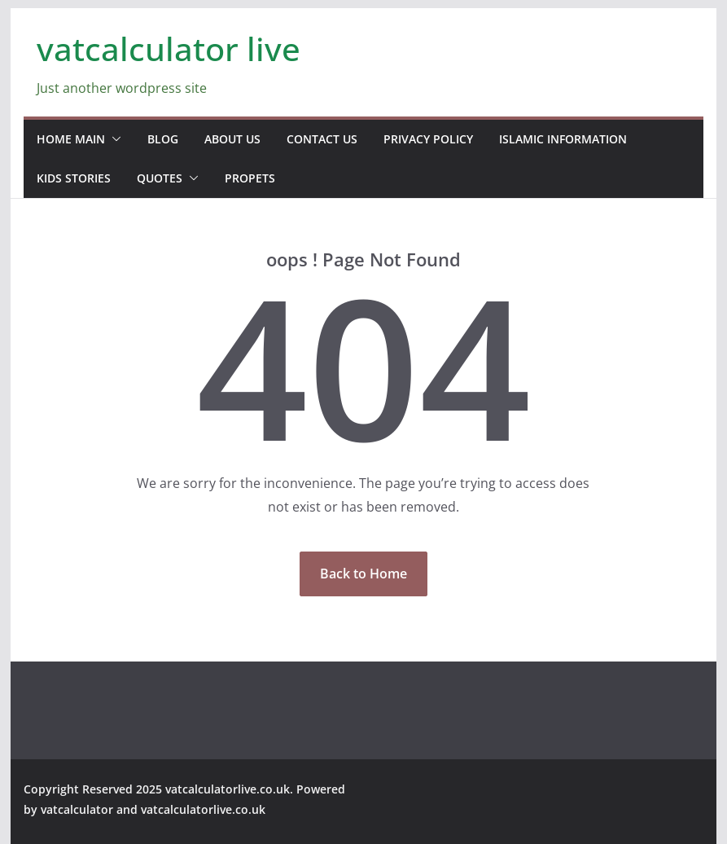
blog (162, 139)
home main (71, 139)
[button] (113, 139)
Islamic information (563, 139)
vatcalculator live (168, 48)
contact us (322, 139)
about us (232, 139)
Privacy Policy (428, 139)
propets (250, 178)
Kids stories (74, 178)
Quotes (159, 178)
